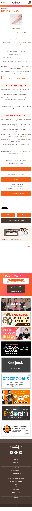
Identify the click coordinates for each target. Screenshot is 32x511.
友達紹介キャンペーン (16, 467)
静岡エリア (5, 264)
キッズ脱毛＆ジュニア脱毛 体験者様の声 (16, 478)
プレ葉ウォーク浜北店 (8, 268)
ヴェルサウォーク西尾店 (8, 258)
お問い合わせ (16, 489)
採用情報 (16, 497)
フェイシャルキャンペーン (16, 470)
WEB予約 (16, 179)
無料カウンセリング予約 (16, 169)
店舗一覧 (16, 459)
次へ (23, 214)
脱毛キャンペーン (16, 465)
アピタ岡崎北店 (6, 254)
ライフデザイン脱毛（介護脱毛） (16, 481)
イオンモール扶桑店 (7, 261)
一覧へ (28, 246)
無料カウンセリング (16, 492)
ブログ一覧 (7, 239)
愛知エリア (5, 251)
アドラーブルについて (16, 456)
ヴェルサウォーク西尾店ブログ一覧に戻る (16, 220)
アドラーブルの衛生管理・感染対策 (16, 193)
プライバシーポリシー (16, 495)
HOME (2, 239)
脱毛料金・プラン (16, 462)
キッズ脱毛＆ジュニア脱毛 (16, 476)
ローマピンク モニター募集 (16, 473)
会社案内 (16, 486)
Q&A (16, 484)
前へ (8, 214)
